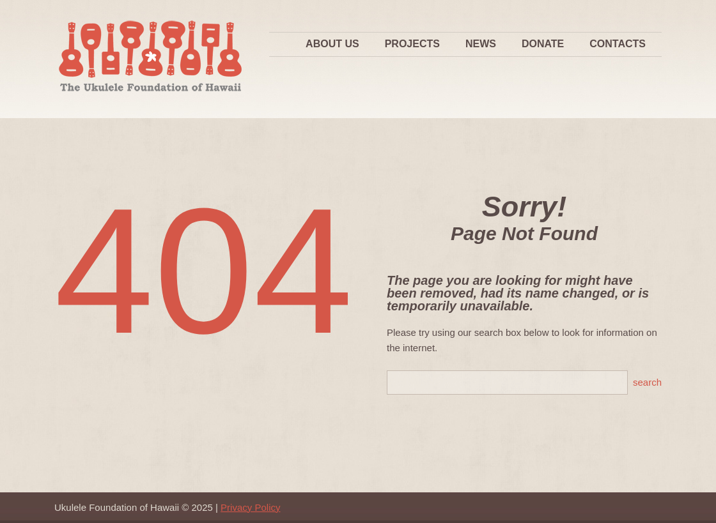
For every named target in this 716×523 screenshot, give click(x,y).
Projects (412, 43)
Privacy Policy (250, 507)
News (480, 43)
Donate (543, 43)
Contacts (617, 43)
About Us (332, 43)
